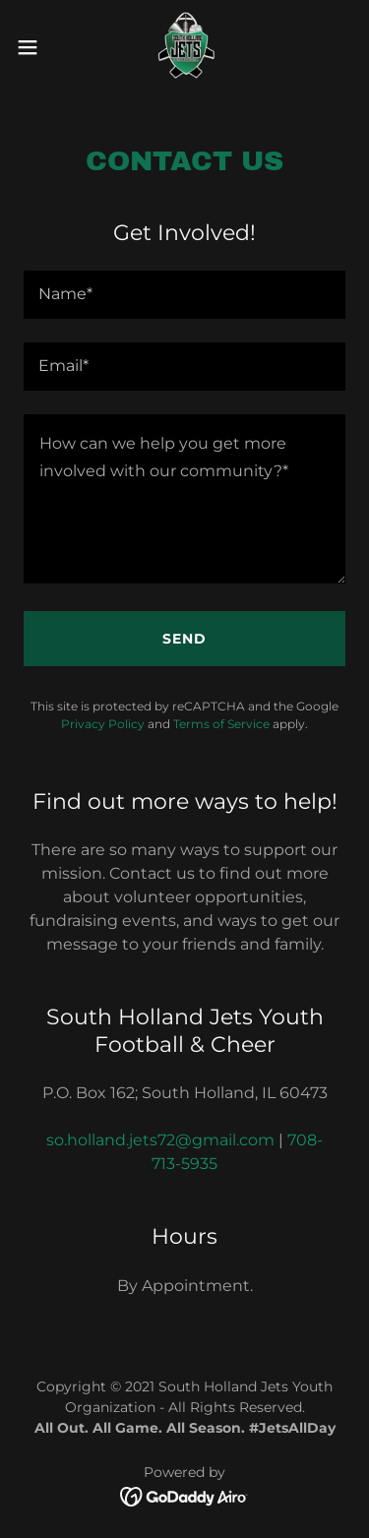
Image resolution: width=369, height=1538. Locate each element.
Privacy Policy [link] (103, 723)
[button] (34, 47)
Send (184, 638)
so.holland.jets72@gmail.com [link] (160, 1140)
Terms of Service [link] (221, 723)
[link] (184, 47)
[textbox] (184, 295)
